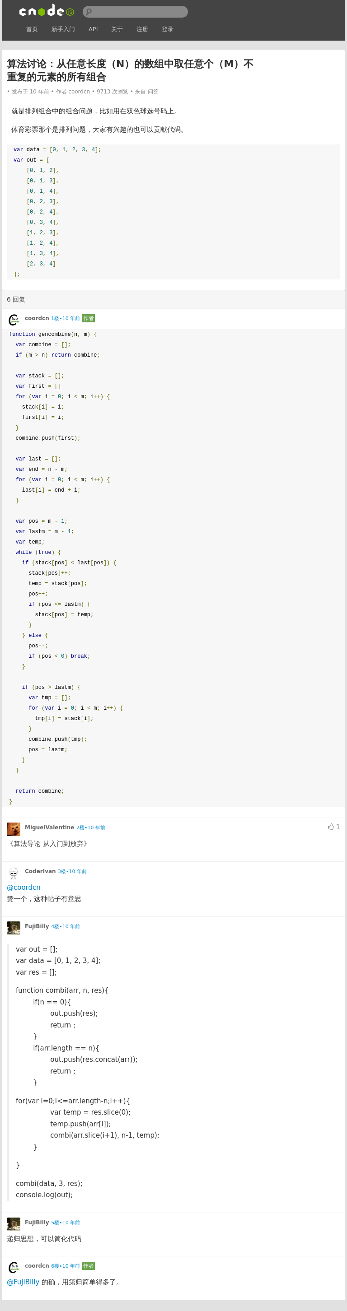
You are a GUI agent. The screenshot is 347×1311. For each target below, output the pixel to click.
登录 (168, 29)
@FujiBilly (23, 1282)
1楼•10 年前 (65, 318)
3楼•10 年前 (72, 871)
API (93, 29)
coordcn (79, 91)
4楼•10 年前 (65, 927)
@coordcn (24, 887)
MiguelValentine (50, 827)
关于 (117, 29)
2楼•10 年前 (90, 828)
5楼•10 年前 (65, 1223)
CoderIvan (40, 871)
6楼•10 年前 (65, 1266)
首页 (32, 29)
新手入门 (63, 29)
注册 (142, 29)
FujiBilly (37, 926)
